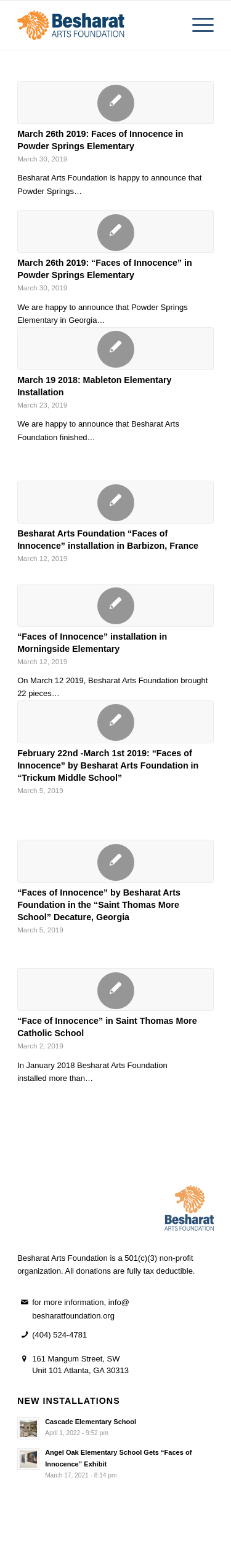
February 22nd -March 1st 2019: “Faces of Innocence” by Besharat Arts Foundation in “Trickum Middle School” (107, 765)
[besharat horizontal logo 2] (95, 25)
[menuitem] (197, 25)
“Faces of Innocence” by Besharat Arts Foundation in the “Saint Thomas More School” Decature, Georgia (98, 905)
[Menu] (197, 25)
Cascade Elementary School (90, 1421)
